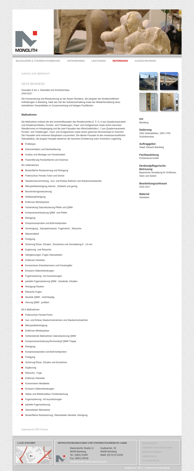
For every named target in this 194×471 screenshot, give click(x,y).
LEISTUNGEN (98, 61)
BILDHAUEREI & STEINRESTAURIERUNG (38, 61)
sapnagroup (164, 467)
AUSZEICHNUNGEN (145, 61)
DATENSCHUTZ (150, 460)
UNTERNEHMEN (75, 61)
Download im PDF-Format (34, 429)
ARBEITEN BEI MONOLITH (157, 447)
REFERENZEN (120, 61)
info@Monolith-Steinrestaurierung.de (88, 461)
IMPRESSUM (149, 456)
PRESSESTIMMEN (152, 452)
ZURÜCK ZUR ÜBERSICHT (35, 73)
